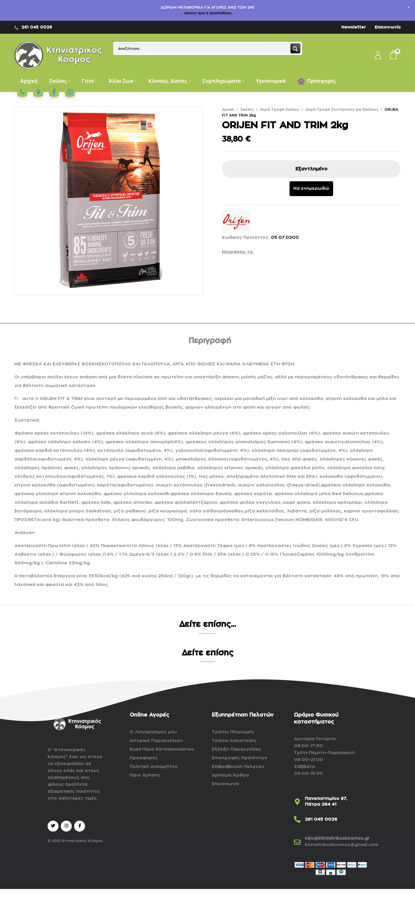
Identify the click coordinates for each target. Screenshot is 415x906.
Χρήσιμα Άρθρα (230, 775)
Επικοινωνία (388, 27)
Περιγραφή (209, 341)
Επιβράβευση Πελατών (238, 766)
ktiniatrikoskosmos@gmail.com (341, 845)
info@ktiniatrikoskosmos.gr (337, 838)
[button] (393, 55)
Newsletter (353, 27)
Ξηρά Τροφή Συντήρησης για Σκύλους (341, 109)
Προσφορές (144, 758)
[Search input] (203, 48)
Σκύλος (247, 109)
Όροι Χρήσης (145, 775)
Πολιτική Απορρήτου (154, 766)
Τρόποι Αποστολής (234, 740)
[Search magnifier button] (295, 48)
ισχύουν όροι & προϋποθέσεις (207, 13)
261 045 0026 (36, 27)
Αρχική (228, 109)
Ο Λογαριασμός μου (153, 732)
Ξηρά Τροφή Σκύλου (279, 109)
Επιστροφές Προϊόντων (239, 758)
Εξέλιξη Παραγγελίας (236, 749)
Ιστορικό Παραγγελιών (156, 740)
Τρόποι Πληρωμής (233, 732)
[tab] (209, 342)
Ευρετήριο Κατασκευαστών (162, 749)
